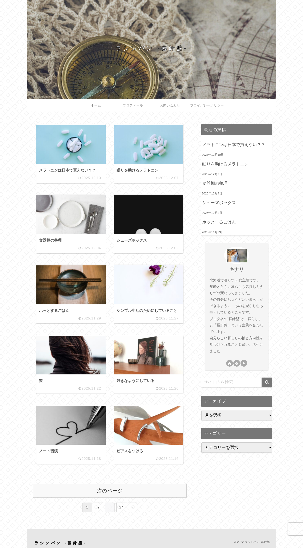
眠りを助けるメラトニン (225, 164)
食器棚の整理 (214, 183)
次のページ (110, 490)
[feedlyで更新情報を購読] (236, 363)
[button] (267, 382)
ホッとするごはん (219, 222)
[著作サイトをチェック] (229, 363)
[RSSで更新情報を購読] (244, 363)
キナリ (236, 269)
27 (121, 507)
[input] (236, 382)
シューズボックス (219, 202)
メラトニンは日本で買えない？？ (233, 144)
